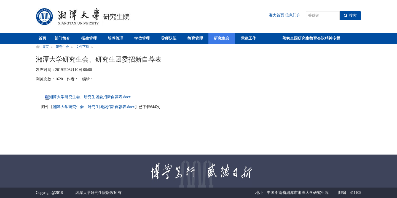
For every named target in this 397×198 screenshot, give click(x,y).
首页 (42, 38)
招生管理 (89, 38)
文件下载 (82, 47)
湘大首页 (276, 15)
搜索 (350, 15)
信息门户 (293, 15)
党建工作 (248, 38)
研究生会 (221, 38)
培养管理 (115, 38)
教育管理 (195, 38)
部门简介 (62, 38)
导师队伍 (168, 38)
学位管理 (142, 38)
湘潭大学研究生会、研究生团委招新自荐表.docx (90, 97)
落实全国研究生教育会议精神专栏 (311, 38)
